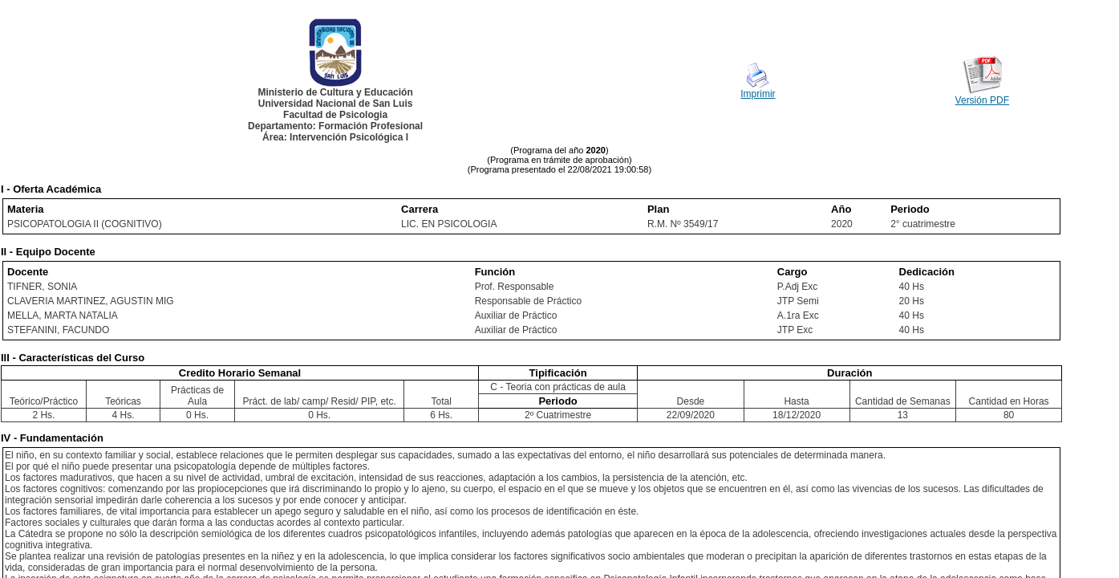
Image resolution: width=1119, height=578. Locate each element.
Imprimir (757, 94)
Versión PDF (982, 100)
